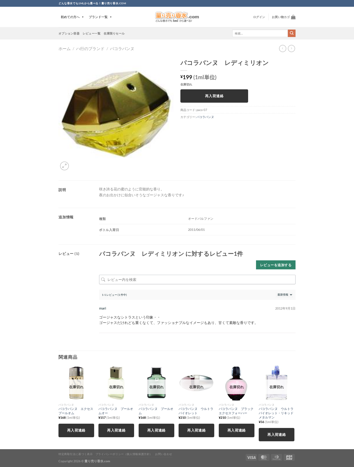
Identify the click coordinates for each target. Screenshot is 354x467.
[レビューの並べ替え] (284, 295)
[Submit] (292, 33)
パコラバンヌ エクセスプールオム (75, 411)
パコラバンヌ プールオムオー (115, 411)
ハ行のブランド (90, 48)
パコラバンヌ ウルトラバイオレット (196, 411)
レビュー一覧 (92, 33)
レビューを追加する (275, 265)
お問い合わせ (163, 454)
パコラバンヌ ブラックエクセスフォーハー (236, 411)
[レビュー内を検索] (197, 279)
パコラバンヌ (122, 48)
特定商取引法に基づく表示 (75, 454)
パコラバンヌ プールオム (156, 411)
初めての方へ (72, 17)
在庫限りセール (114, 33)
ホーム (64, 48)
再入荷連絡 (214, 96)
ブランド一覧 (100, 17)
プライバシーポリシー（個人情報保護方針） (123, 454)
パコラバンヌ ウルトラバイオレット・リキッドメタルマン (276, 413)
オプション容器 (68, 33)
